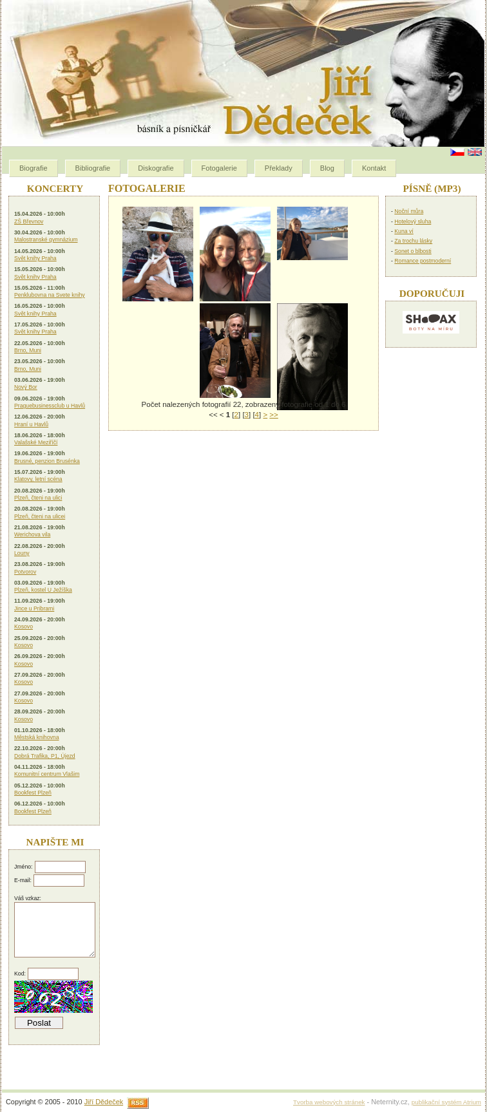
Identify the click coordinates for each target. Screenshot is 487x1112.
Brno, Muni (27, 350)
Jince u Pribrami (34, 608)
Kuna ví (403, 231)
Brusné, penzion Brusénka (47, 461)
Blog (327, 168)
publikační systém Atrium (446, 1102)
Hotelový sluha (412, 221)
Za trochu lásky (413, 241)
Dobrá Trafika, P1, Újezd (44, 756)
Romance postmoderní (422, 261)
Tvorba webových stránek (329, 1102)
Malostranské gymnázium (46, 239)
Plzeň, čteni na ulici (38, 498)
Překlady (278, 168)
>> (273, 415)
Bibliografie (93, 168)
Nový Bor (25, 387)
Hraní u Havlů (31, 424)
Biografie (33, 168)
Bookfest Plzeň (33, 792)
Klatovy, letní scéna (38, 479)
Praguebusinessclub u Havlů (49, 405)
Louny (22, 553)
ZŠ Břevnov (28, 221)
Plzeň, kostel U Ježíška (43, 590)
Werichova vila (32, 534)
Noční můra (408, 211)
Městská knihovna (36, 737)
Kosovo (23, 626)
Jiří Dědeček (103, 1102)
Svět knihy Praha (35, 258)
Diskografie (155, 168)
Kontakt (374, 168)
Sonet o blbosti (412, 251)
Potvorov (25, 572)
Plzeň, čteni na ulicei (39, 516)
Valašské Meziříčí (35, 442)
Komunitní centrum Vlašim (46, 774)
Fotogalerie (219, 168)
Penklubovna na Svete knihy (49, 295)
